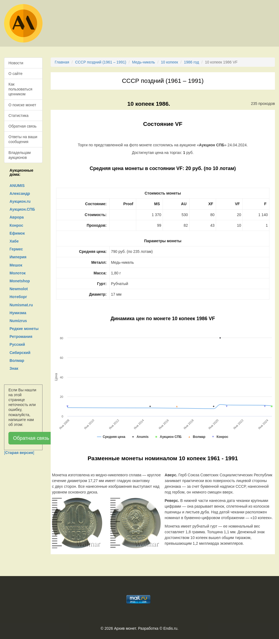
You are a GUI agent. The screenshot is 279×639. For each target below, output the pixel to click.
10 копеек (169, 62)
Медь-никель (143, 62)
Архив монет (125, 628)
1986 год (191, 62)
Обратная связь (22, 126)
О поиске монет (22, 105)
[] (19, 452)
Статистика (18, 115)
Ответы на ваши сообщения (22, 139)
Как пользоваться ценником (20, 89)
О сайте (15, 73)
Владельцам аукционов (19, 155)
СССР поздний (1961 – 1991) (100, 62)
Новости (15, 63)
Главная (62, 62)
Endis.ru (170, 628)
